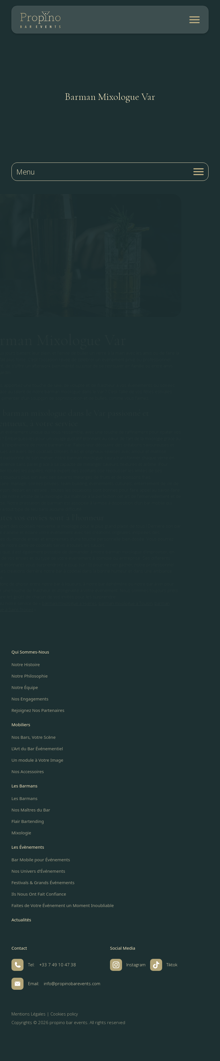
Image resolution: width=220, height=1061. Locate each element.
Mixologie (21, 833)
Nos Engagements (29, 699)
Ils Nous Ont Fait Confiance (38, 894)
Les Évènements (27, 847)
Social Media (122, 948)
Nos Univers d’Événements (38, 871)
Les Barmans (24, 786)
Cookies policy (64, 1014)
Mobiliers (20, 724)
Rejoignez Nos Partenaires (37, 710)
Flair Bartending (27, 821)
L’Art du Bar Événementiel (37, 748)
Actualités (21, 920)
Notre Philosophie (29, 676)
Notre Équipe (24, 687)
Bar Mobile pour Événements (40, 859)
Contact (19, 948)
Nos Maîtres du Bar (30, 810)
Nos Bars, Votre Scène (33, 737)
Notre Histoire (25, 664)
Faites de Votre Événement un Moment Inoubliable (62, 905)
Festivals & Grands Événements (42, 882)
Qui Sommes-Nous (30, 652)
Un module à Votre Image (37, 760)
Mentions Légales (28, 1014)
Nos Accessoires (27, 771)
